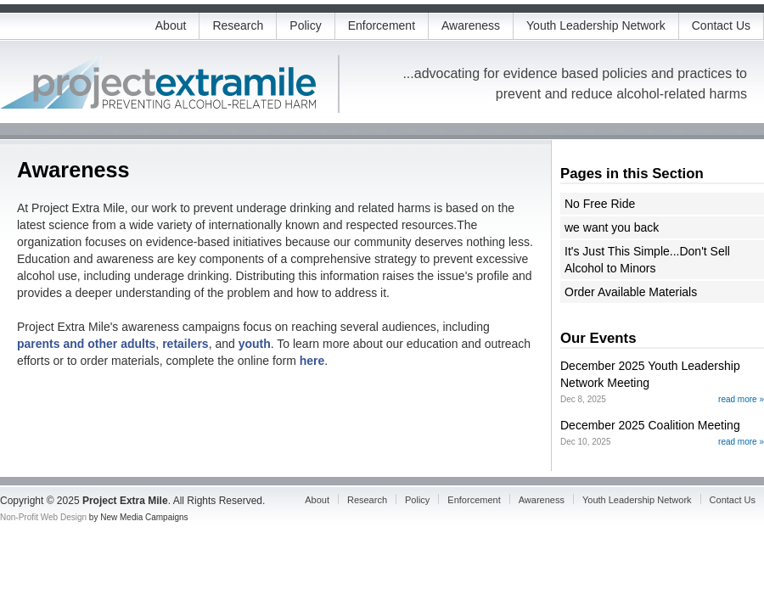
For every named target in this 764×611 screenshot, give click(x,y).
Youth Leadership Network (596, 25)
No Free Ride (600, 203)
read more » (741, 399)
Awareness (470, 25)
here (312, 360)
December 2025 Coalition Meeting (650, 425)
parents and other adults (86, 343)
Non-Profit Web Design (43, 517)
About (171, 25)
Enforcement (381, 25)
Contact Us (721, 25)
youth (255, 343)
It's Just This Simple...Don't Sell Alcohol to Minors (647, 259)
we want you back (612, 227)
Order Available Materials (631, 292)
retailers (185, 343)
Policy (305, 25)
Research (237, 25)
